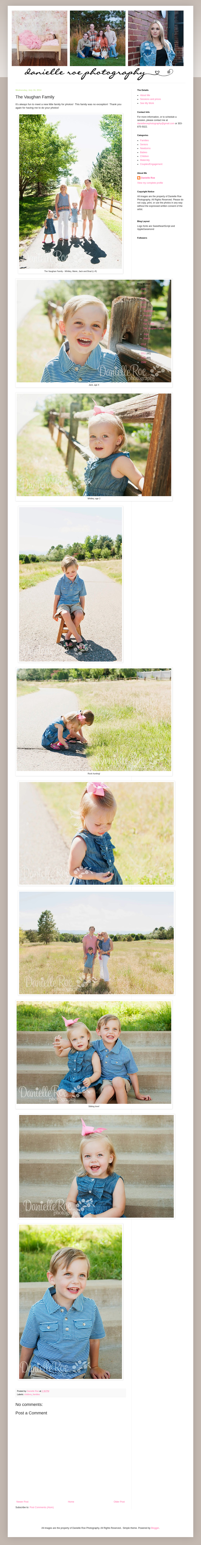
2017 (144, 293)
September (150, 311)
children (28, 1394)
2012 (144, 348)
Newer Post (22, 1501)
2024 (144, 289)
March (147, 338)
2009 (144, 362)
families (36, 1394)
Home (71, 1501)
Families (144, 140)
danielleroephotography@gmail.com (155, 123)
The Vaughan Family (153, 328)
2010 (144, 357)
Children (144, 156)
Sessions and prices (150, 99)
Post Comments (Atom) (42, 1507)
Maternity (145, 160)
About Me (145, 95)
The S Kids (148, 324)
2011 (144, 353)
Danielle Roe (148, 178)
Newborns (145, 148)
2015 (144, 302)
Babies (143, 152)
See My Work (147, 103)
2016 (144, 298)
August (148, 315)
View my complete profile (150, 183)
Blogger (155, 1528)
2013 (144, 344)
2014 (144, 307)
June (146, 334)
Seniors (144, 144)
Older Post (119, 1501)
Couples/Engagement (151, 164)
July (146, 320)
